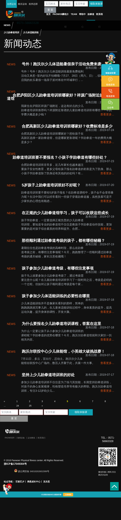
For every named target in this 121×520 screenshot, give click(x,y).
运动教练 (31, 438)
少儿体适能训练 (31, 32)
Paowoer (9, 438)
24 (17, 405)
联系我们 (41, 438)
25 (30, 405)
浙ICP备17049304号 (15, 464)
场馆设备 (21, 438)
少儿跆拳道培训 (11, 32)
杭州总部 (33, 4)
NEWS (7, 25)
